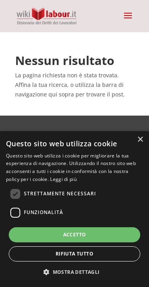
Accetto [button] (74, 234)
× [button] (140, 140)
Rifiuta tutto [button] (74, 253)
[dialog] (74, 209)
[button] (74, 272)
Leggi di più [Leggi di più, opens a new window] (63, 179)
